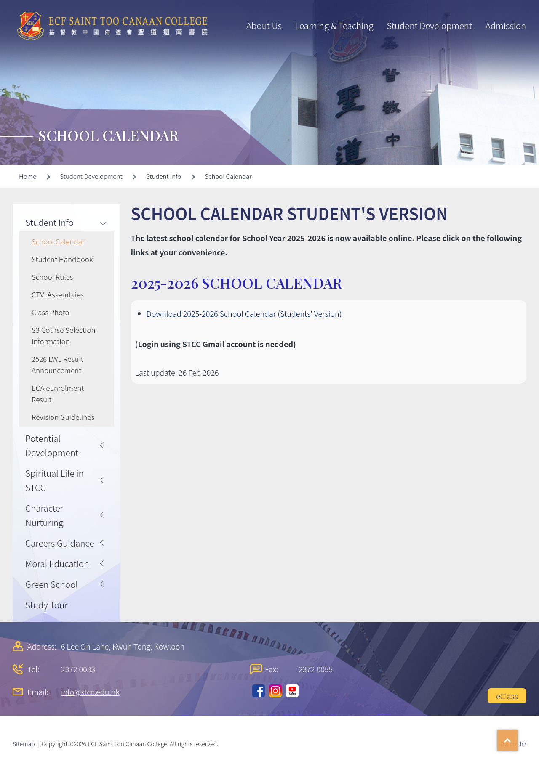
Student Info (49, 222)
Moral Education (57, 563)
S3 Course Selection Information (64, 335)
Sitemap (24, 744)
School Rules (52, 276)
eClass (507, 695)
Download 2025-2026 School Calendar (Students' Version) (244, 313)
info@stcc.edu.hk (90, 691)
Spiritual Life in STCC (54, 480)
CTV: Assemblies (58, 294)
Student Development (429, 25)
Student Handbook (62, 259)
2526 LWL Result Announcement (57, 364)
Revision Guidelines (63, 416)
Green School (51, 584)
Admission (506, 25)
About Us (264, 25)
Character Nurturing (44, 514)
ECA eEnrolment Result (58, 393)
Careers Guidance (59, 542)
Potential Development (51, 445)
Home (27, 176)
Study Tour (46, 604)
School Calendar (58, 241)
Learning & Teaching (334, 25)
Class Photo (50, 312)
